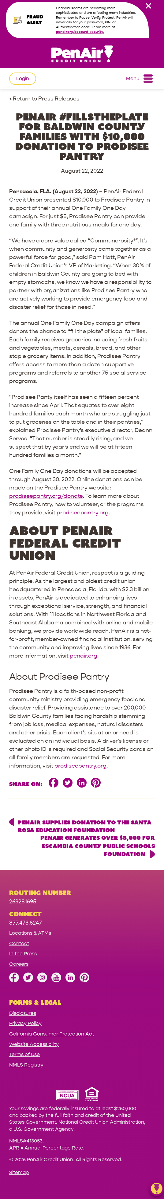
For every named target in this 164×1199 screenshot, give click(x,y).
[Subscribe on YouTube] (56, 981)
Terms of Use (24, 1054)
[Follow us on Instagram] (42, 981)
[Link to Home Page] (82, 54)
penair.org (83, 656)
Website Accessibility (34, 1044)
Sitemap (19, 1172)
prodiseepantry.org (83, 512)
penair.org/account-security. (80, 32)
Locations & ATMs (30, 933)
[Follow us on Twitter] (28, 981)
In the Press (23, 954)
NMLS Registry (26, 1065)
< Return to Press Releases (44, 99)
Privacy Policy (25, 1023)
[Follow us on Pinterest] (84, 981)
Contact (19, 943)
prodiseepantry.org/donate (46, 496)
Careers (18, 964)
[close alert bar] (148, 5)
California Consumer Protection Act (51, 1034)
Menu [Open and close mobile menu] (139, 79)
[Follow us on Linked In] (70, 981)
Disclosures (22, 1013)
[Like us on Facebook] (14, 981)
